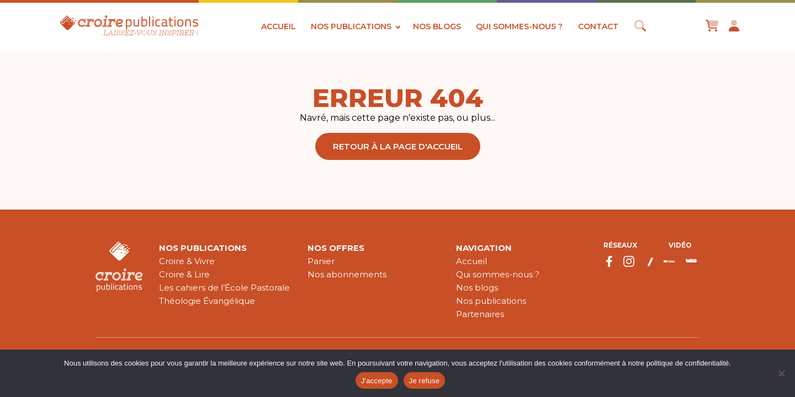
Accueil (278, 26)
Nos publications (351, 26)
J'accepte (377, 381)
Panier (321, 261)
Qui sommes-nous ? (519, 26)
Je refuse (424, 381)
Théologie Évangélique (207, 301)
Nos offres (336, 248)
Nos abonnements (347, 274)
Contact (598, 26)
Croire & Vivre (187, 261)
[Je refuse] (781, 373)
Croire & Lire (184, 274)
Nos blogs (437, 26)
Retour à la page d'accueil (398, 146)
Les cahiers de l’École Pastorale (224, 287)
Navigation (484, 248)
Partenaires (480, 314)
